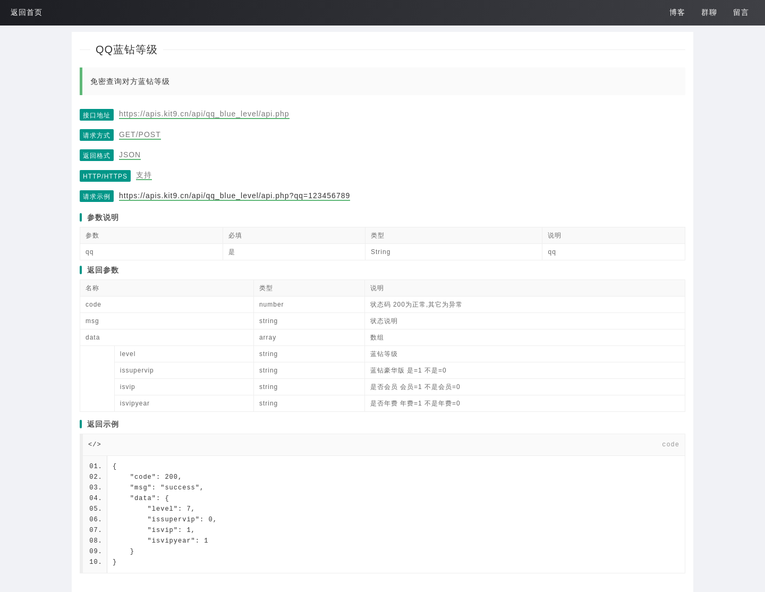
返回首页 (26, 12)
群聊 (709, 12)
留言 (741, 12)
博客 (677, 12)
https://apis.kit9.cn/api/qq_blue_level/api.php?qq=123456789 (234, 195)
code (670, 445)
